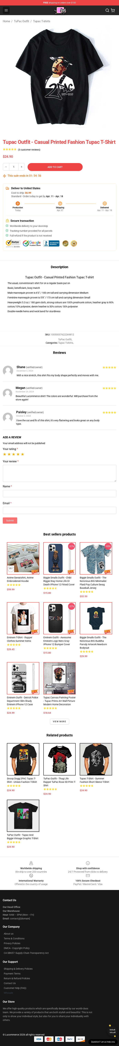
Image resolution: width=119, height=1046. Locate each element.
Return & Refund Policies (17, 978)
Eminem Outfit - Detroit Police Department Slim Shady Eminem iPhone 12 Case (22, 701)
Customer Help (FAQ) (15, 988)
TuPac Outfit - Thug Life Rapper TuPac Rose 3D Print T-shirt (59, 782)
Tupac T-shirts (41, 21)
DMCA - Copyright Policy (17, 948)
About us (8, 933)
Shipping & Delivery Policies (18, 968)
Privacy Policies (12, 943)
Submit (10, 520)
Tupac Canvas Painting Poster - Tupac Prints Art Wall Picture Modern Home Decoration (59, 701)
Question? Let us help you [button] (103, 1042)
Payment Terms (12, 973)
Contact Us (10, 983)
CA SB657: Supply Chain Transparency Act (26, 953)
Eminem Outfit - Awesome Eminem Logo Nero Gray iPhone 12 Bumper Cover (57, 641)
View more (59, 721)
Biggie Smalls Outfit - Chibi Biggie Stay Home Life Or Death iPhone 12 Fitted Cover (59, 581)
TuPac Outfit (21, 21)
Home (6, 21)
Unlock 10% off (113, 1031)
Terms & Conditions (14, 938)
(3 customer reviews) (29, 149)
